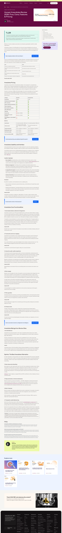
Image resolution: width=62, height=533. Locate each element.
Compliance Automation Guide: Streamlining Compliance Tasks (37, 490)
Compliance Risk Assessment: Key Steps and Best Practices (10, 505)
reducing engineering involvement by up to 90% (12, 398)
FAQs (43, 39)
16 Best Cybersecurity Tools (50, 490)
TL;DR (44, 31)
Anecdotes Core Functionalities (47, 35)
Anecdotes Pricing (45, 32)
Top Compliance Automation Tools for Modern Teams (9, 492)
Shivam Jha (6, 507)
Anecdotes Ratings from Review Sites (48, 36)
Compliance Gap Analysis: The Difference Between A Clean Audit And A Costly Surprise (24, 490)
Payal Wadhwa (20, 494)
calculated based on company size (29, 417)
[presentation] (10, 486)
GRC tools (8, 169)
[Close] (61, 0)
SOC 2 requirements (33, 176)
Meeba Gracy (7, 494)
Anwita (47, 494)
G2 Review (6, 389)
